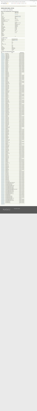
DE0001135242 (2, 194)
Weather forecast (35, 0)
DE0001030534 (2, 113)
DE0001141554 (2, 181)
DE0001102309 (2, 62)
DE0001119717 (2, 134)
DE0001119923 (2, 118)
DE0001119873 (2, 121)
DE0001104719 (2, 61)
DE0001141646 (2, 140)
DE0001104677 (2, 71)
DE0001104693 (2, 65)
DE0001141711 (2, 97)
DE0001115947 (2, 179)
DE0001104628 (2, 80)
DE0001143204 (2, 115)
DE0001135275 (2, 163)
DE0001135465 (2, 154)
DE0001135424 (2, 199)
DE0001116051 (2, 149)
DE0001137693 (2, 204)
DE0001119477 (2, 91)
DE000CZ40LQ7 (3, 55)
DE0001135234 (2, 155)
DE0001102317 (2, 125)
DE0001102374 (2, 95)
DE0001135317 (2, 158)
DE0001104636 (2, 68)
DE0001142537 (2, 94)
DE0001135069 (2, 169)
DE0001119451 (2, 92)
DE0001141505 (2, 184)
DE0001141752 (2, 76)
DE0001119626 (2, 146)
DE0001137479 (2, 98)
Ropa (19, 3)
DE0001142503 (2, 128)
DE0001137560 (2, 74)
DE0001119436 (2, 88)
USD (11, 3)
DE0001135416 (2, 136)
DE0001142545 (2, 77)
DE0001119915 (2, 106)
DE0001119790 (2, 131)
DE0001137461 (2, 107)
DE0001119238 (2, 104)
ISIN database (32, 0)
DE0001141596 (2, 186)
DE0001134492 (2, 137)
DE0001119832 (2, 124)
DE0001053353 (2, 112)
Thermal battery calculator (17, 208)
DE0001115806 (2, 188)
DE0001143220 (2, 89)
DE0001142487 (2, 143)
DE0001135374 (2, 164)
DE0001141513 (2, 185)
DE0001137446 (2, 116)
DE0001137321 (2, 190)
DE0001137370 (2, 152)
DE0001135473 (2, 148)
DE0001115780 (2, 187)
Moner (30, 0)
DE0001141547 (2, 139)
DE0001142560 (2, 59)
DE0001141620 (2, 142)
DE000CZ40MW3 (3, 58)
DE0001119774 (2, 130)
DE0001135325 (2, 197)
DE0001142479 (2, 161)
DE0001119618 (2, 145)
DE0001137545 (2, 73)
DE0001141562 (2, 182)
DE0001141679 (2, 119)
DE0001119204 (2, 109)
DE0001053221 (2, 83)
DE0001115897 (2, 176)
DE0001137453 (2, 110)
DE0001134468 (2, 151)
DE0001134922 (2, 64)
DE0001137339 (2, 191)
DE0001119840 (2, 122)
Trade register (16, 40)
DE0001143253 (2, 79)
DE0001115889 (2, 175)
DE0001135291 (2, 196)
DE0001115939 (2, 178)
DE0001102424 (2, 53)
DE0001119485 (2, 85)
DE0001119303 (2, 100)
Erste (23, 3)
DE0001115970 (2, 166)
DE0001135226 (2, 202)
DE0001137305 (2, 193)
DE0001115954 (2, 167)
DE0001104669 (2, 70)
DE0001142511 (2, 103)
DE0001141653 (2, 127)
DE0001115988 (2, 157)
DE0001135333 (2, 170)
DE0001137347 (2, 173)
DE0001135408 (2, 200)
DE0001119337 (2, 101)
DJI (15, 3)
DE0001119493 (16, 14)
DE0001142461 (2, 160)
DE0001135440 (2, 172)
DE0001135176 (2, 201)
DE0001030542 (2, 67)
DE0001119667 (2, 133)
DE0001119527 (2, 82)
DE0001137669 (2, 203)
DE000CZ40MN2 (3, 56)
